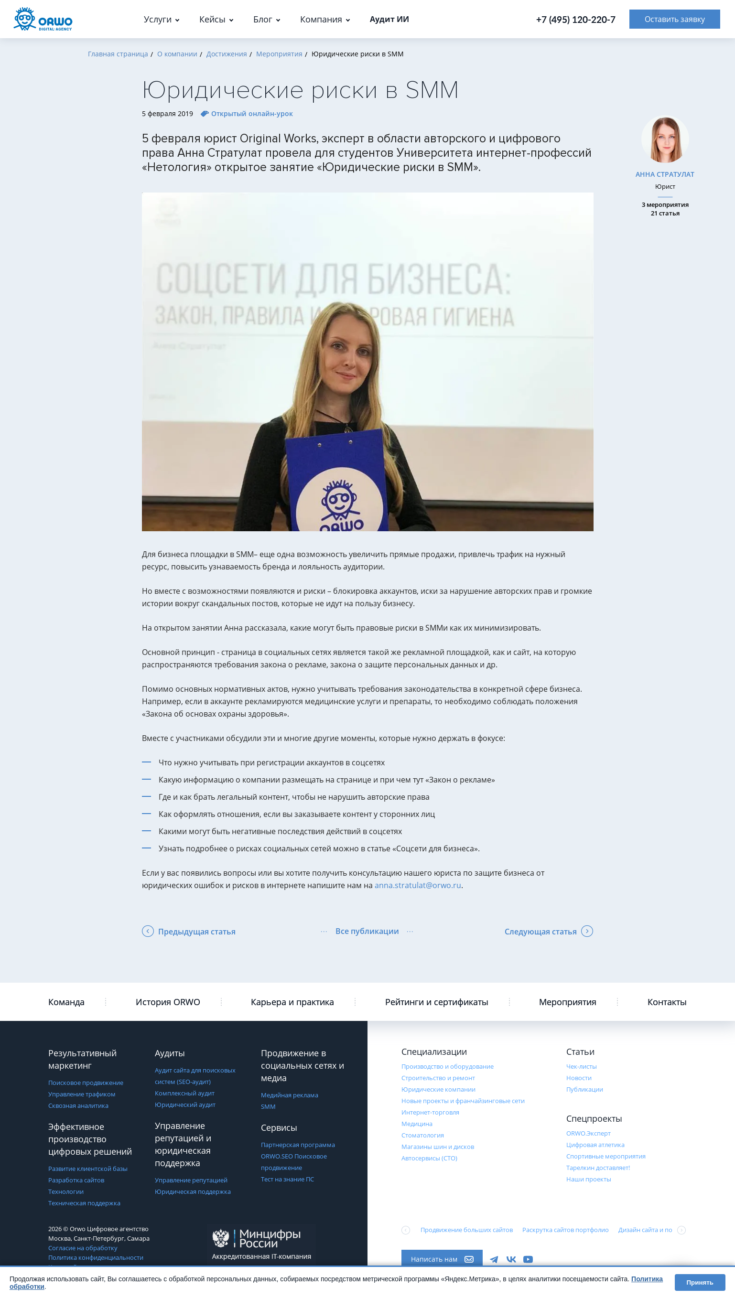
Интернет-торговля (430, 1112)
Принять (700, 1282)
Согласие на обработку (83, 1248)
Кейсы (212, 19)
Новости (579, 1077)
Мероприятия (567, 1002)
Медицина (416, 1123)
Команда (66, 1002)
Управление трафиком (82, 1094)
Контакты (667, 1002)
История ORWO (168, 1002)
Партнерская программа (298, 1144)
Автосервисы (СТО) (429, 1158)
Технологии (66, 1191)
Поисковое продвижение (85, 1082)
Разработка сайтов (76, 1180)
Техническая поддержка (84, 1203)
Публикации (584, 1089)
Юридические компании (438, 1089)
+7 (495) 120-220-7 (576, 19)
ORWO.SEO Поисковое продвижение (294, 1162)
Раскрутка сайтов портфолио (565, 1229)
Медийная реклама (289, 1095)
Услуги (158, 19)
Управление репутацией (191, 1180)
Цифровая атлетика (595, 1144)
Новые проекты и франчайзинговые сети (463, 1100)
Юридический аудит (185, 1104)
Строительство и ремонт (438, 1077)
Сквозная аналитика (78, 1105)
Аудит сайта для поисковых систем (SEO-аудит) (195, 1076)
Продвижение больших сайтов (467, 1229)
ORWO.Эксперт (588, 1133)
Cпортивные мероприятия (606, 1156)
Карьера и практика (292, 1002)
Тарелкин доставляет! (598, 1167)
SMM (268, 1106)
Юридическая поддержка (193, 1191)
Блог (262, 19)
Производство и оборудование (447, 1066)
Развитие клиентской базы (88, 1168)
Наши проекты (588, 1179)
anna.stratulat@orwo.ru (418, 885)
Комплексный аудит (185, 1093)
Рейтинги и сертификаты (436, 1002)
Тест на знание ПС (287, 1179)
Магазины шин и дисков (437, 1146)
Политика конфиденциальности (95, 1257)
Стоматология (422, 1135)
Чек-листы (581, 1066)
